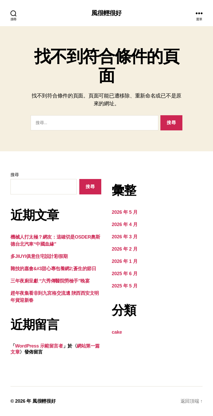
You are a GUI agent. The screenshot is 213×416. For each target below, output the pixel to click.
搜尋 (14, 174)
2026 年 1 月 (124, 261)
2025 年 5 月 (124, 285)
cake (117, 332)
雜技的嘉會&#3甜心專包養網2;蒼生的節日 (53, 268)
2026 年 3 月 (124, 236)
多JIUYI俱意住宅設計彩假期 (39, 256)
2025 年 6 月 (124, 273)
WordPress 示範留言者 (39, 346)
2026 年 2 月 (124, 249)
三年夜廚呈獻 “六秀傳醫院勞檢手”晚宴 (49, 281)
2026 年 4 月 (124, 224)
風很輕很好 (106, 13)
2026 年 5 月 (124, 212)
